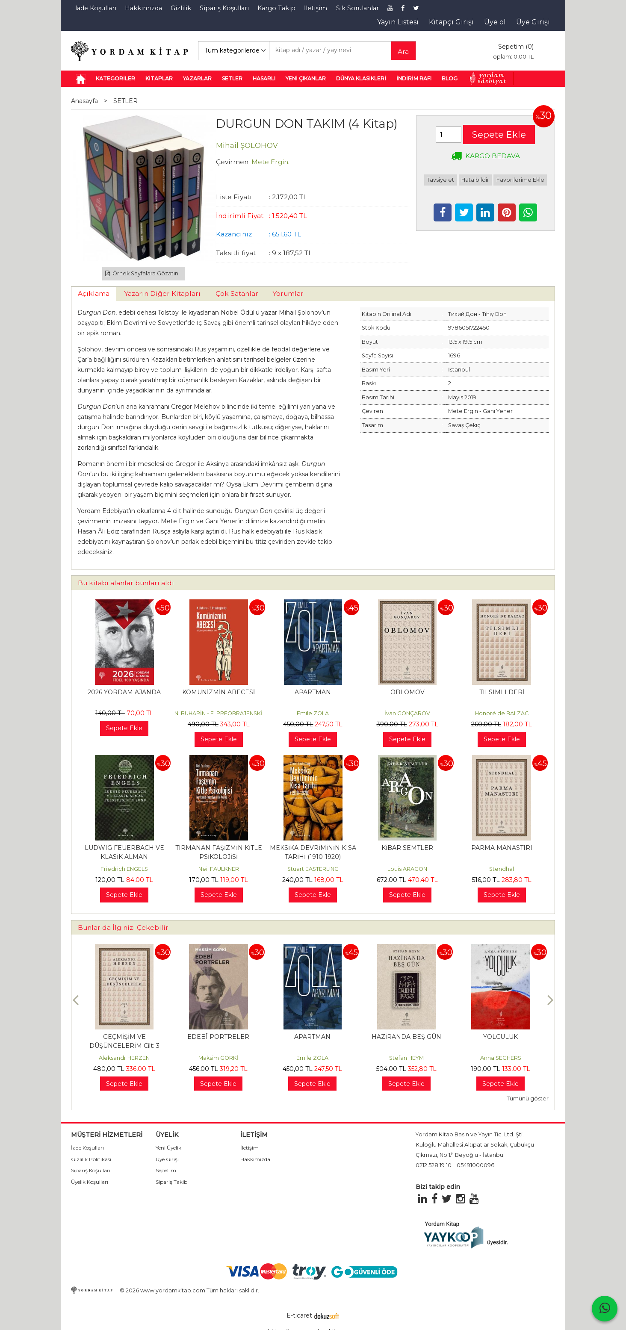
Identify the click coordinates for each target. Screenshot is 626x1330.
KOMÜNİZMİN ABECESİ (218, 692)
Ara (403, 51)
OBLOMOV (407, 692)
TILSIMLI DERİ (501, 692)
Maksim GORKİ (312, 1058)
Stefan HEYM (500, 1058)
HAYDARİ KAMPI (124, 1037)
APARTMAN (313, 692)
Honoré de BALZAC (502, 713)
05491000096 (475, 1165)
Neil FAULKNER (218, 869)
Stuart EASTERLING (313, 869)
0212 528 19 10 (434, 1165)
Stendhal (501, 869)
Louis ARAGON (407, 869)
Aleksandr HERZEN (218, 1058)
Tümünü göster (528, 1098)
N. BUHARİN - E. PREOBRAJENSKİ (218, 713)
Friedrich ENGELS (124, 869)
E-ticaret (299, 1315)
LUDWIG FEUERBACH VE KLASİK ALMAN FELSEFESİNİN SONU (124, 857)
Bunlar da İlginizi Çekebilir (123, 927)
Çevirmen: (233, 162)
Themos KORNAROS (124, 1058)
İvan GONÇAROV (407, 713)
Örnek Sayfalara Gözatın (142, 273)
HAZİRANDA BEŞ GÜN (500, 1037)
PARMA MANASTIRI (501, 848)
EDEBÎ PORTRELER (312, 1037)
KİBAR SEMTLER (407, 848)
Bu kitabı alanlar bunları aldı (126, 583)
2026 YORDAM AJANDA (124, 692)
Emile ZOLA (313, 713)
